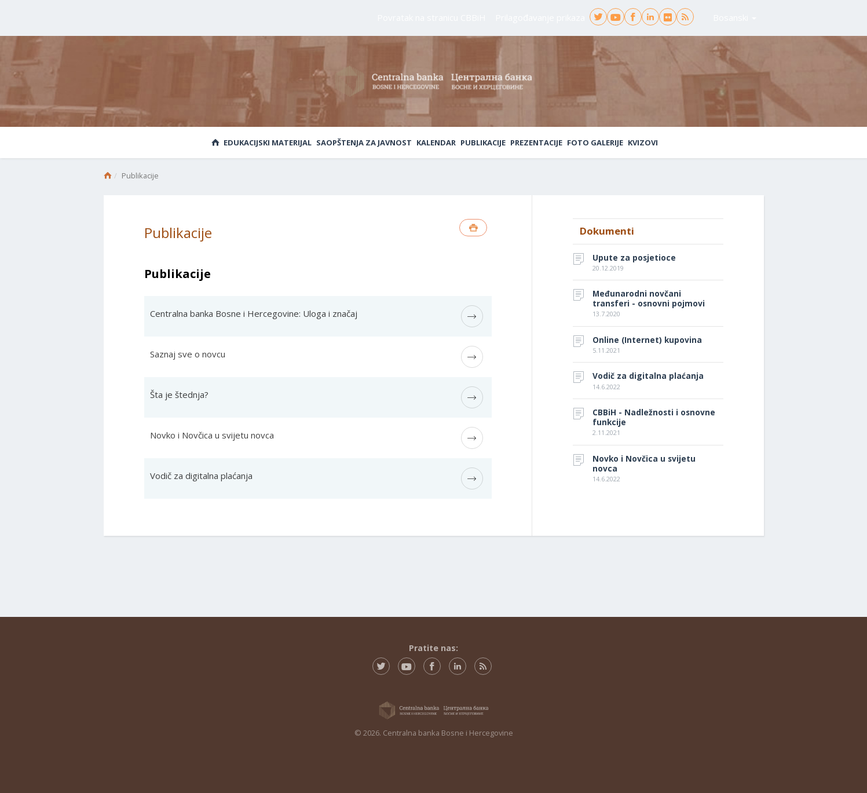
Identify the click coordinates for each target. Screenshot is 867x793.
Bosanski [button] (734, 17)
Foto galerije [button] (595, 142)
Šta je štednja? (179, 394)
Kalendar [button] (436, 142)
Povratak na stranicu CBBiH (431, 17)
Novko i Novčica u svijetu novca (212, 435)
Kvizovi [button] (643, 142)
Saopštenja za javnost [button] (364, 142)
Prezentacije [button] (536, 142)
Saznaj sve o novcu (187, 354)
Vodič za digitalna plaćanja (201, 475)
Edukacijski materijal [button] (268, 142)
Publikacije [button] (483, 142)
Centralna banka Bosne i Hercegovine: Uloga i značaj (253, 313)
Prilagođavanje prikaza (540, 17)
